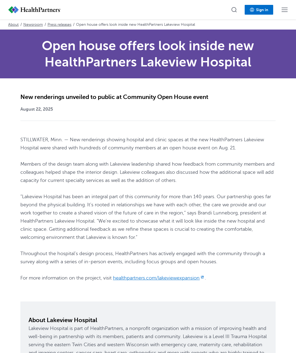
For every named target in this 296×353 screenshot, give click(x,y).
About (13, 25)
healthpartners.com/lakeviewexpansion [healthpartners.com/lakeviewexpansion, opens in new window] (159, 278)
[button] (234, 10)
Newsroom (33, 25)
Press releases (59, 25)
